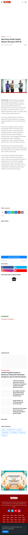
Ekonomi (19, 429)
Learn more (11, 528)
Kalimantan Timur (9, 517)
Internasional (5, 432)
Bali (23, 515)
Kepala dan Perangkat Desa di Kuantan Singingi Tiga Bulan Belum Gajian (20, 411)
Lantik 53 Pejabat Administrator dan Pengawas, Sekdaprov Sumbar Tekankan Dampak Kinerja (20, 384)
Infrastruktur (14, 432)
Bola (3, 429)
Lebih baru (4, 260)
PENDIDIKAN (5, 316)
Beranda (3, 36)
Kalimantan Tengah (12, 517)
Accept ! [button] (5, 531)
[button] (1, 2)
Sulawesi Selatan (5, 519)
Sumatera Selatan (12, 521)
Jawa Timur (16, 517)
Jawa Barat (24, 517)
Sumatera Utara (11, 429)
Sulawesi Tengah (24, 521)
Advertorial (22, 432)
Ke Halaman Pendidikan (7, 319)
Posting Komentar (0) (14, 257)
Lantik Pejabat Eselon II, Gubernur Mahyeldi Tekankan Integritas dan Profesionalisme (13, 375)
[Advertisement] (14, 20)
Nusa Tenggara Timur (16, 519)
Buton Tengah (16, 515)
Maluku (23, 519)
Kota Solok (8, 36)
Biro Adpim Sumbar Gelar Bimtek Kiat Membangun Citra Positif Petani (19, 393)
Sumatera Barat (16, 521)
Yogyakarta (5, 521)
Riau (8, 519)
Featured (4, 435)
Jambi (4, 515)
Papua (12, 519)
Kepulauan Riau (5, 517)
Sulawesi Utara (20, 521)
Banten (20, 515)
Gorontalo (9, 515)
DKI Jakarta (12, 515)
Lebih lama (23, 260)
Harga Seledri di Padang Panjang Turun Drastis (18, 402)
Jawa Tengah (20, 517)
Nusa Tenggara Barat (20, 519)
